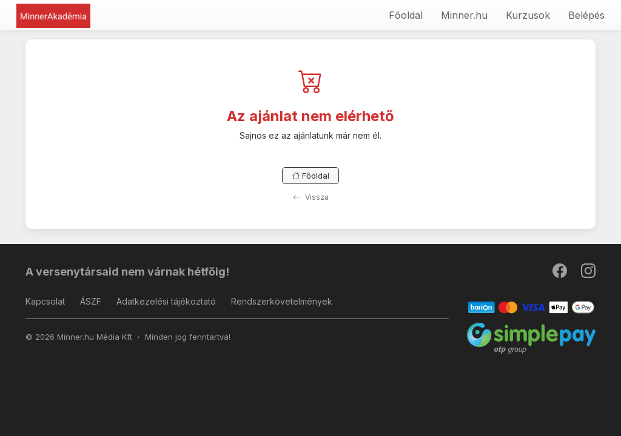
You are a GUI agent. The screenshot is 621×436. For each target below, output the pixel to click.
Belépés (586, 15)
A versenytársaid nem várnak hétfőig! (127, 271)
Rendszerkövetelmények (281, 301)
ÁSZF (90, 301)
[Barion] (531, 306)
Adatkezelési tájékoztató (166, 301)
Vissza (311, 197)
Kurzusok (528, 15)
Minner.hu (464, 15)
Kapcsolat (45, 301)
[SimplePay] (531, 337)
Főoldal (406, 15)
